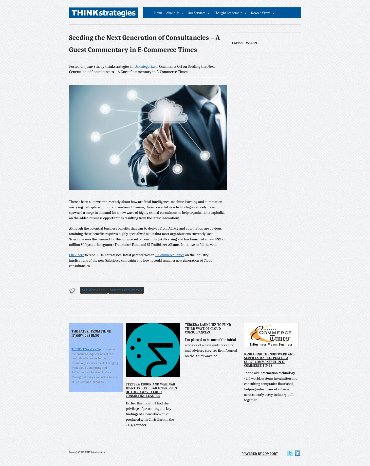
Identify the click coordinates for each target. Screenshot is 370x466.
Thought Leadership (228, 13)
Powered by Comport (259, 454)
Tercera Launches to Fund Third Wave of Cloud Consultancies (208, 328)
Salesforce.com (94, 290)
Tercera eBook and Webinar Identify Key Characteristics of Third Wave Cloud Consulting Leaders (151, 390)
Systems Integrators (126, 290)
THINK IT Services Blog (87, 349)
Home (158, 13)
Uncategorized (146, 66)
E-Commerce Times (169, 255)
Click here (76, 255)
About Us (172, 13)
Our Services (196, 13)
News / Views (260, 13)
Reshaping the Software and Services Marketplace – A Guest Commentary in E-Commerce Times (269, 360)
